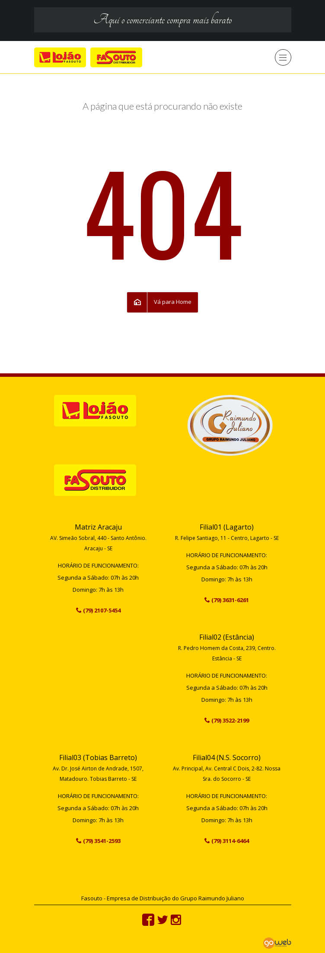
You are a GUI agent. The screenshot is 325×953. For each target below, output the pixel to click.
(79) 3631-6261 (230, 600)
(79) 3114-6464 (230, 841)
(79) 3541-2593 (102, 841)
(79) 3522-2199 (230, 720)
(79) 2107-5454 (102, 610)
